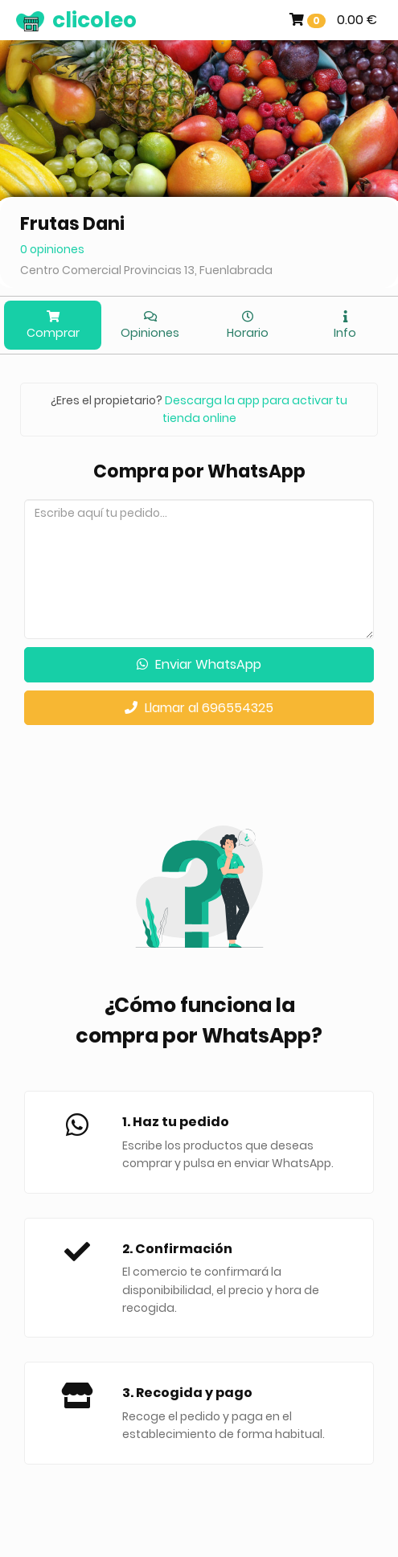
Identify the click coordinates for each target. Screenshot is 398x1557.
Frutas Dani (72, 223)
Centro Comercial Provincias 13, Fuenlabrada (146, 270)
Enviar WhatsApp (199, 664)
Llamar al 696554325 (199, 708)
